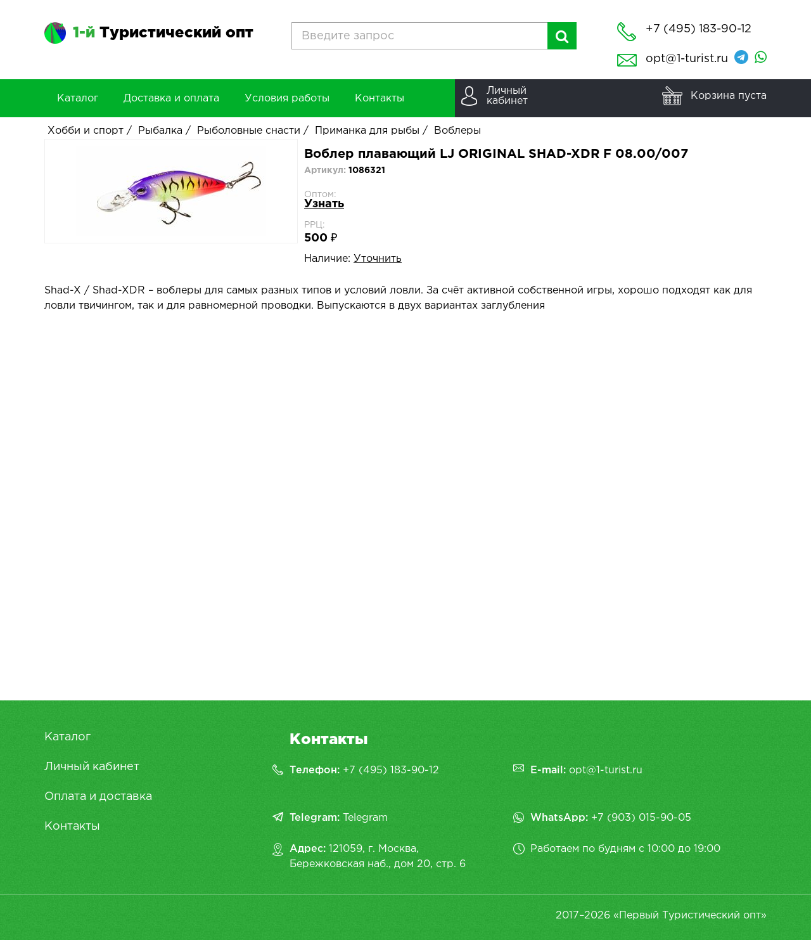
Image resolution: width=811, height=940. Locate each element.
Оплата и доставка (98, 797)
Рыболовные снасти (248, 131)
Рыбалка (160, 131)
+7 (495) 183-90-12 (391, 770)
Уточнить (378, 259)
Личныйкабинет (507, 96)
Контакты (72, 826)
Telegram (365, 818)
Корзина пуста (729, 96)
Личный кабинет (91, 767)
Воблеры (457, 131)
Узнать (324, 204)
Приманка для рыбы (367, 131)
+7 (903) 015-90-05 (641, 818)
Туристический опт (163, 33)
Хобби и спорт (86, 131)
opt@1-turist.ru (687, 59)
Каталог (67, 737)
